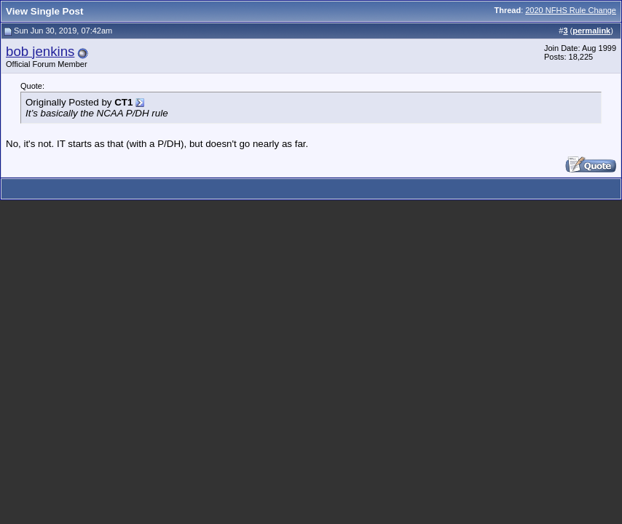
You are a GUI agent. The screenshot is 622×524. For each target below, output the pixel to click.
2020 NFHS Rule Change (570, 10)
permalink (591, 30)
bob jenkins (40, 51)
